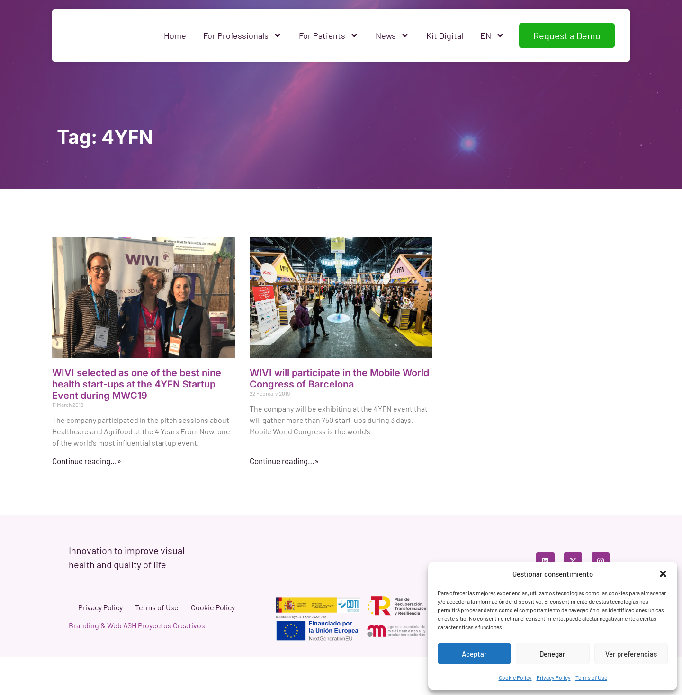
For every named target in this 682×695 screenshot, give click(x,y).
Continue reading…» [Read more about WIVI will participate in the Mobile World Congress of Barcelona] (284, 461)
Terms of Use (591, 677)
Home (175, 35)
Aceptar (474, 654)
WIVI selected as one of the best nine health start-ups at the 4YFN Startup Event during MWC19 (136, 384)
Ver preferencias (631, 654)
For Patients (329, 35)
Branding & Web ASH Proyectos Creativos (137, 663)
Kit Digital (444, 35)
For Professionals (242, 35)
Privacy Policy (554, 677)
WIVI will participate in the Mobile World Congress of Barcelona (339, 378)
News (392, 35)
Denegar (552, 654)
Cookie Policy (515, 677)
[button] (663, 574)
